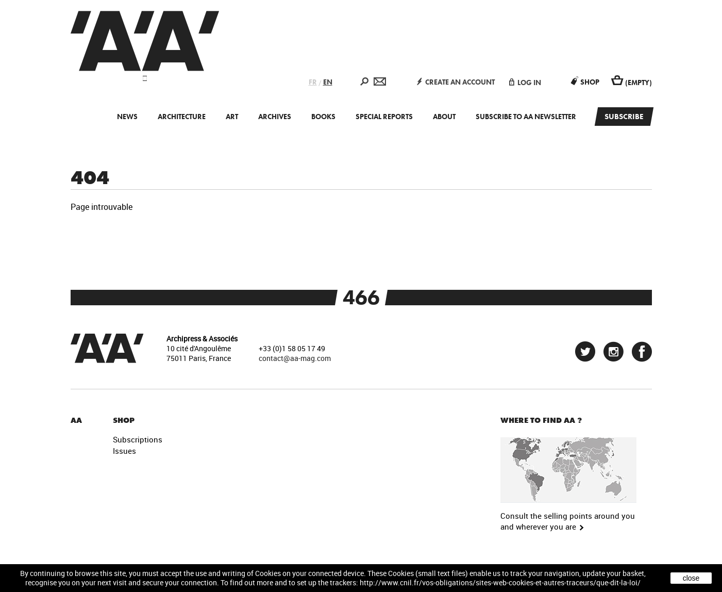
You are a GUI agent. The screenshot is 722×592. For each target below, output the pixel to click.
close (691, 578)
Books (323, 116)
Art (232, 116)
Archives (274, 116)
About (444, 116)
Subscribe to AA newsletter (526, 116)
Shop (585, 82)
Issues (124, 451)
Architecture (182, 116)
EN (327, 82)
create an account (456, 82)
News (127, 116)
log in (525, 82)
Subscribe (624, 116)
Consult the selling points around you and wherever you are (567, 521)
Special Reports (384, 116)
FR (313, 82)
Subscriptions (137, 439)
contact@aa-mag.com (295, 358)
